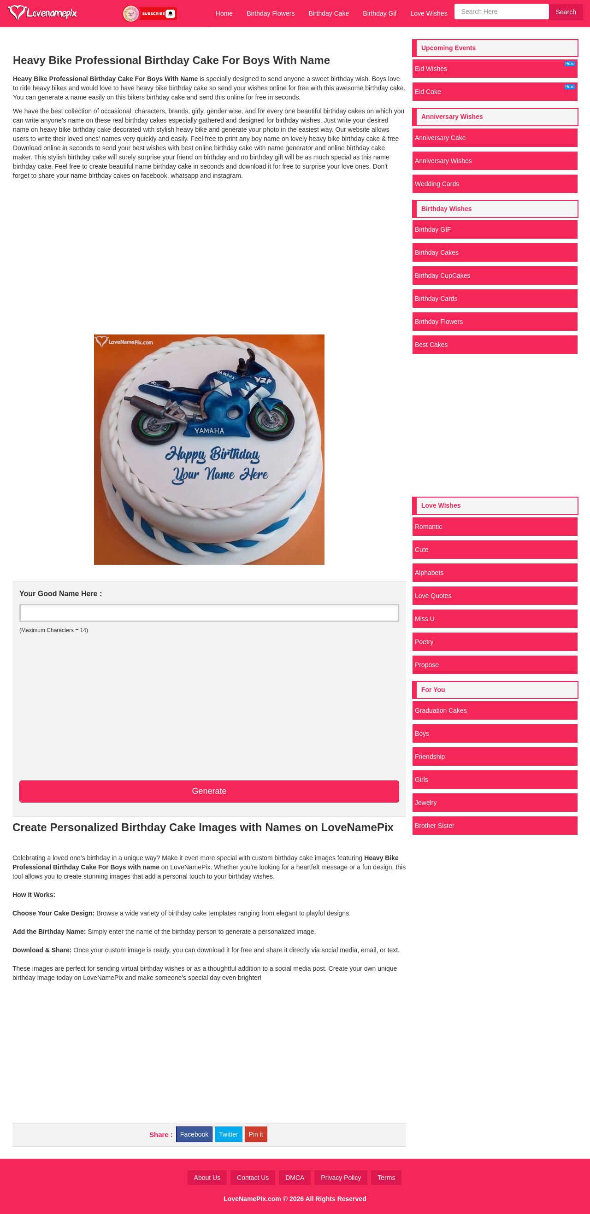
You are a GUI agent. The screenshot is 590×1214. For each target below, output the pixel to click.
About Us (207, 1177)
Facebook (194, 1134)
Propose (427, 665)
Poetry (424, 641)
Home (224, 13)
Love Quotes (433, 595)
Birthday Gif (379, 13)
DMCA (294, 1177)
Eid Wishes (495, 66)
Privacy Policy (341, 1177)
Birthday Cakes (437, 252)
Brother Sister (434, 825)
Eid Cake (495, 89)
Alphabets (429, 572)
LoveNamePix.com (252, 1198)
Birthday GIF (433, 229)
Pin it (256, 1134)
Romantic (428, 526)
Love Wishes (428, 13)
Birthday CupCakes (443, 275)
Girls (421, 779)
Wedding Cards (437, 184)
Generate (209, 791)
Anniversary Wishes (443, 160)
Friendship (430, 756)
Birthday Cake (328, 13)
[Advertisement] (209, 265)
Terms (386, 1177)
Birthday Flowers (271, 13)
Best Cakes (431, 344)
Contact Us (253, 1177)
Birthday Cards (436, 298)
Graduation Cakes (441, 710)
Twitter (228, 1134)
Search (566, 12)
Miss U (425, 618)
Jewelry (426, 802)
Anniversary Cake (440, 137)
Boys (422, 733)
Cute (422, 549)
